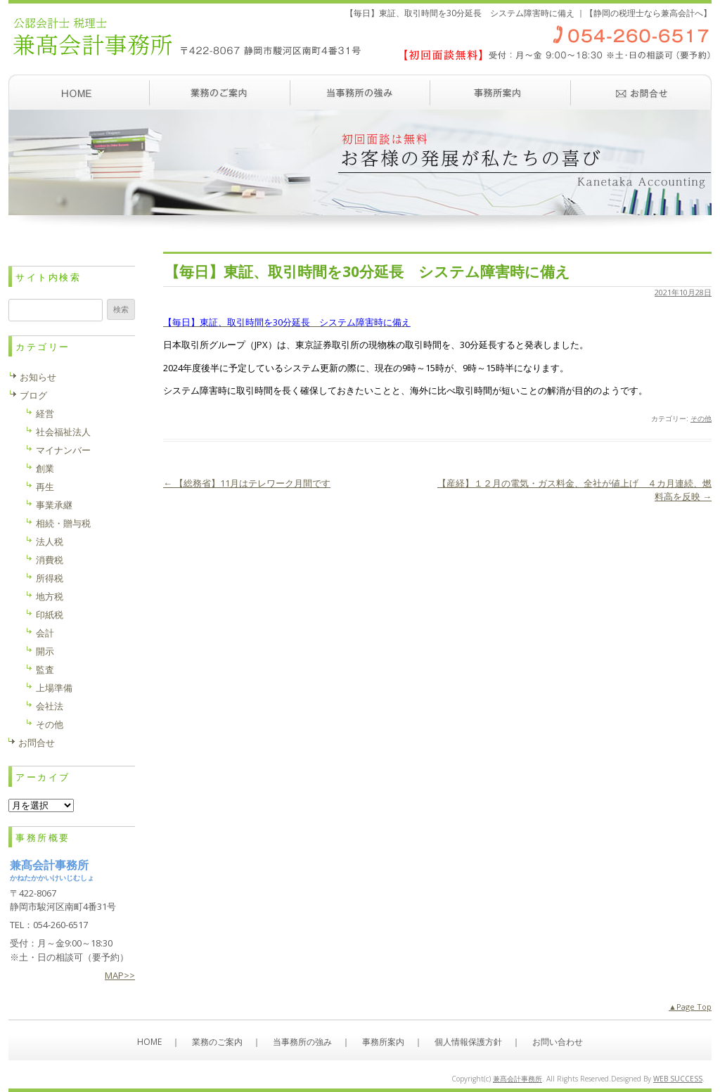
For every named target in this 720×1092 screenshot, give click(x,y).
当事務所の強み (360, 92)
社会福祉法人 (63, 431)
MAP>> (120, 975)
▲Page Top (690, 1006)
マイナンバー (63, 450)
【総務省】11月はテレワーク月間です (246, 483)
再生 (45, 486)
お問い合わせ (641, 92)
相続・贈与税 (63, 523)
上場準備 (54, 687)
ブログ (33, 395)
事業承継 (54, 505)
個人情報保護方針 (468, 1042)
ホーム (78, 92)
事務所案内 (500, 92)
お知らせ (38, 377)
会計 (45, 633)
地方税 (49, 596)
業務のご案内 (219, 92)
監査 (45, 669)
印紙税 (49, 614)
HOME (149, 1042)
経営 (45, 413)
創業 (45, 468)
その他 (701, 418)
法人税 (49, 541)
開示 (45, 651)
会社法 (49, 706)
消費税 (49, 559)
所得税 (49, 578)
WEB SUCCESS (677, 1079)
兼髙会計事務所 (517, 1079)
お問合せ (36, 742)
